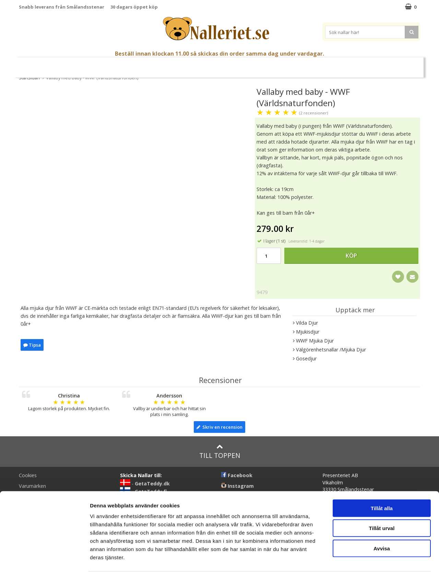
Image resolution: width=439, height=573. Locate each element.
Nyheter (66, 64)
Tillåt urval (382, 503)
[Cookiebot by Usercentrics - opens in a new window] (44, 559)
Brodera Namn (298, 64)
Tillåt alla (382, 482)
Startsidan (29, 78)
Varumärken (343, 64)
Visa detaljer (372, 559)
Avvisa (381, 523)
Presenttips (237, 64)
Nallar (117, 64)
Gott (266, 64)
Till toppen (219, 451)
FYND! (375, 64)
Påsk (90, 64)
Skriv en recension (219, 427)
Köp (351, 255)
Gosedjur (150, 64)
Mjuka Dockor (192, 64)
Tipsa (32, 345)
